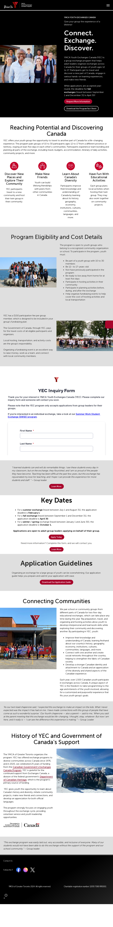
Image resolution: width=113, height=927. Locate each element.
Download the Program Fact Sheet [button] (81, 108)
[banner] (18, 5)
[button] (28, 64)
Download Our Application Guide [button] (56, 582)
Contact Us (8, 861)
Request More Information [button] (78, 101)
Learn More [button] (56, 486)
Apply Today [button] (56, 537)
